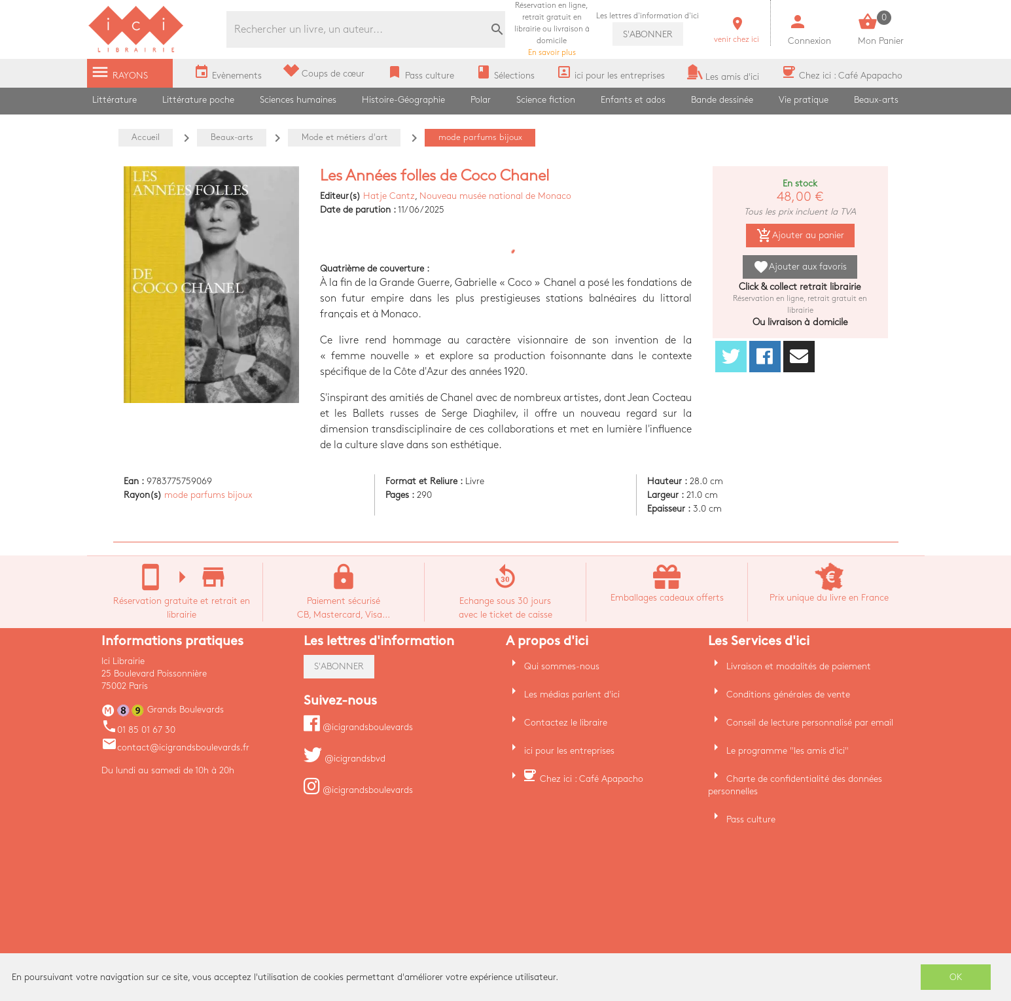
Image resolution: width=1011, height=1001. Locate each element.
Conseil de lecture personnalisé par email (809, 722)
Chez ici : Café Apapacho (591, 779)
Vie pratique (803, 100)
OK (956, 977)
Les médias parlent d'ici (572, 694)
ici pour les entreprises (569, 750)
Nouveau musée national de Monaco (495, 196)
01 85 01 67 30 (138, 730)
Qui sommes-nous (561, 666)
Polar (480, 100)
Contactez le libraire (565, 722)
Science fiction (545, 100)
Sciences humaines (298, 100)
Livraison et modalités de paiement (798, 666)
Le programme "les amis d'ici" (787, 750)
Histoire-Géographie (403, 100)
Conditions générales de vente (788, 694)
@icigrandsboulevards (358, 727)
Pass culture (750, 819)
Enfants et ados (633, 100)
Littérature (114, 100)
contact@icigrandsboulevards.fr (175, 747)
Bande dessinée (722, 100)
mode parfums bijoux (208, 495)
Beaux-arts (876, 100)
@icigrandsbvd (344, 758)
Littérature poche (198, 100)
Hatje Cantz (389, 196)
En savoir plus (552, 29)
